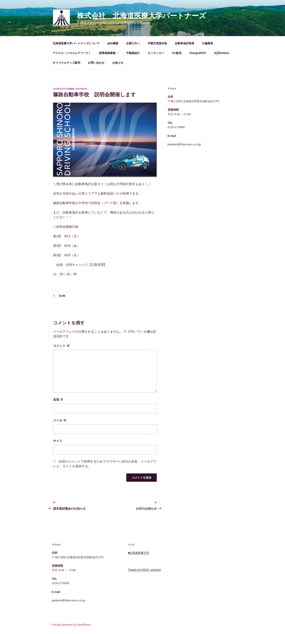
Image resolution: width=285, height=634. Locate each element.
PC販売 (176, 53)
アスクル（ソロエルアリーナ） (72, 53)
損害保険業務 (109, 53)
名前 (58, 399)
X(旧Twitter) (221, 53)
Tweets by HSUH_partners (144, 569)
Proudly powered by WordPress (71, 624)
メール (59, 420)
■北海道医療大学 (138, 552)
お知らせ (117, 62)
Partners (81, 89)
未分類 (62, 296)
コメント (61, 345)
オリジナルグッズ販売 (66, 62)
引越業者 (207, 43)
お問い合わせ (96, 62)
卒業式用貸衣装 (157, 43)
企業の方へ (133, 43)
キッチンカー (156, 53)
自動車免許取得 (184, 43)
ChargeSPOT (197, 53)
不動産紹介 (133, 53)
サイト (58, 441)
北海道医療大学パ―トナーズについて (76, 43)
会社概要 (112, 43)
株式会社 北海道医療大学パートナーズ (141, 16)
